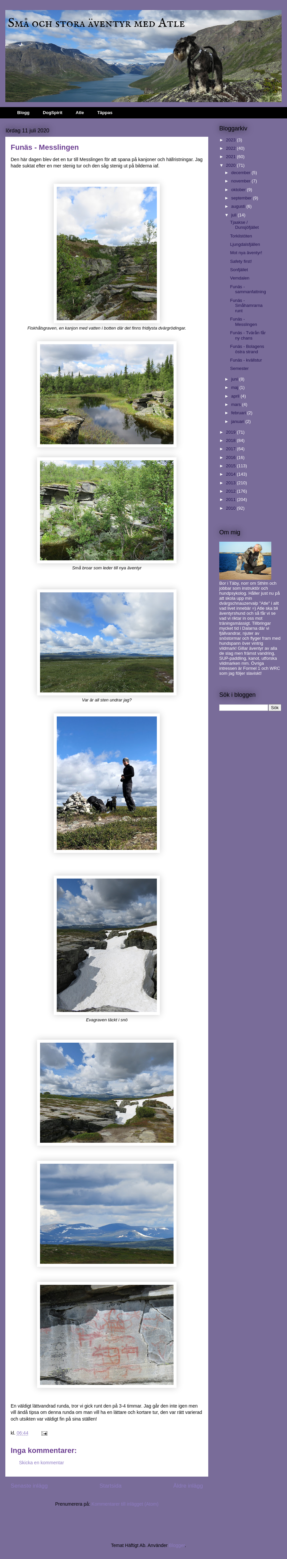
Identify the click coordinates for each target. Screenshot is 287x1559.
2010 (231, 508)
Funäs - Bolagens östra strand (247, 349)
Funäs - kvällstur (246, 360)
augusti (239, 206)
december (241, 172)
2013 (231, 482)
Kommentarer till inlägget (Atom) (125, 1504)
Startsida (110, 1486)
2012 (231, 491)
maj (235, 387)
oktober (239, 189)
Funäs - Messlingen (243, 322)
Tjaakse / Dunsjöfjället (244, 225)
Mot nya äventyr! (246, 252)
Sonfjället (239, 269)
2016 (231, 457)
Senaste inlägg (29, 1486)
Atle (80, 112)
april (236, 396)
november (241, 180)
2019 (231, 432)
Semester (239, 368)
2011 (231, 499)
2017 (231, 448)
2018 (231, 440)
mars (236, 404)
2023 (231, 139)
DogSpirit (52, 112)
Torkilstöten (241, 235)
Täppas (104, 112)
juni (235, 379)
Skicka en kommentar (41, 1462)
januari (238, 421)
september (242, 197)
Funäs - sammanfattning (248, 289)
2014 (231, 474)
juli (234, 214)
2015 (231, 465)
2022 (231, 148)
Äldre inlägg (188, 1486)
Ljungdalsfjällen (245, 244)
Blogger (177, 1545)
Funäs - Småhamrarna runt (246, 305)
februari (239, 412)
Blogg (23, 112)
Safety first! (241, 261)
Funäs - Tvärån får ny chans (248, 335)
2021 (231, 156)
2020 (231, 165)
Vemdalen (239, 278)
